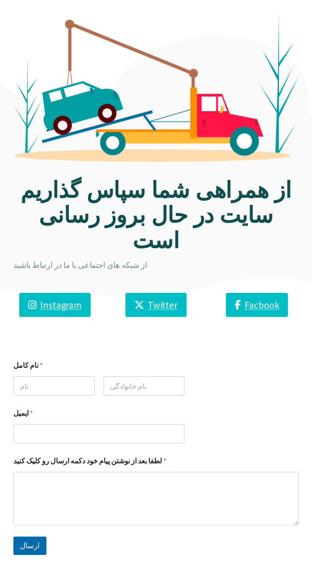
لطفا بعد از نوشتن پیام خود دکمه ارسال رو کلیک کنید (89, 461)
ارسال (30, 545)
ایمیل (23, 413)
